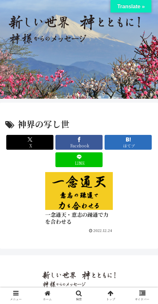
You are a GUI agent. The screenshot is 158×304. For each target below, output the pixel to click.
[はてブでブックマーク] (128, 142)
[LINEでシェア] (79, 159)
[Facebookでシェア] (79, 142)
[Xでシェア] (29, 142)
